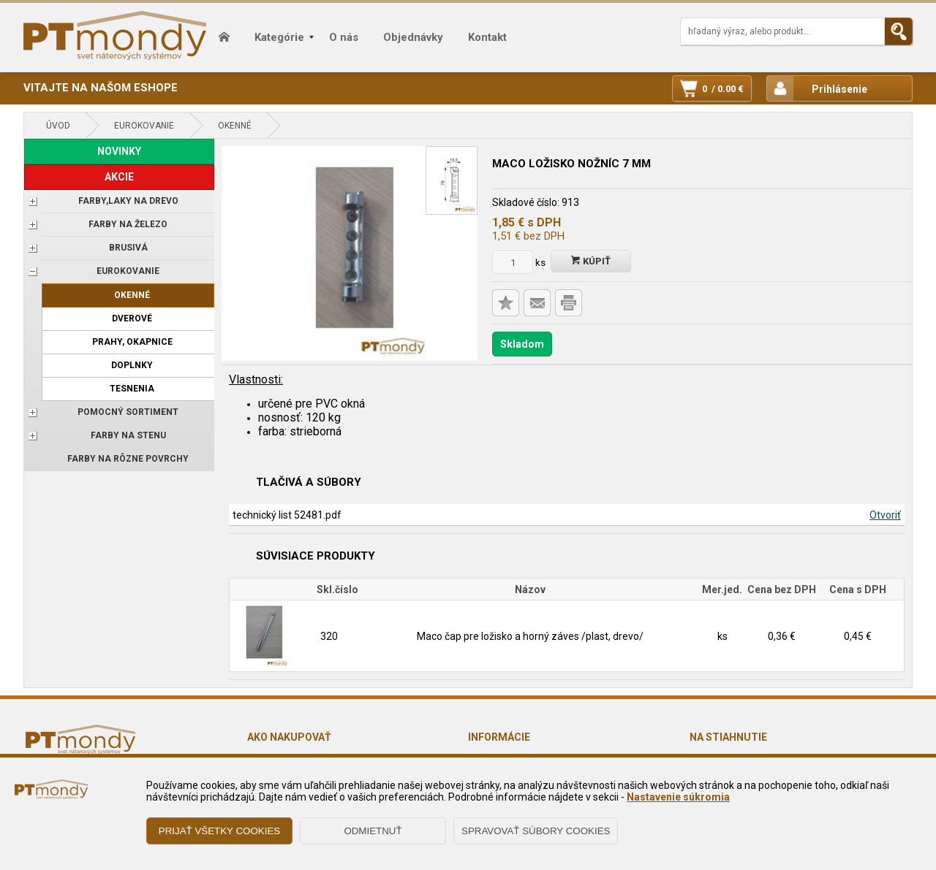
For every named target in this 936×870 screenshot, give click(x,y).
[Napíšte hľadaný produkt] (782, 31)
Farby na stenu (128, 435)
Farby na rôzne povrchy (128, 459)
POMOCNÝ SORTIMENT (128, 412)
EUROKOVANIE (144, 126)
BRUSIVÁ (128, 248)
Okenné (235, 126)
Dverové (132, 318)
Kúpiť (591, 261)
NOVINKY (119, 151)
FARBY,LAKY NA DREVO (128, 201)
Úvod (58, 126)
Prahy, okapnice (132, 342)
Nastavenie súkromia (678, 797)
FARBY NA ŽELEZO (127, 224)
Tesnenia (132, 389)
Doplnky (132, 365)
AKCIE (119, 177)
